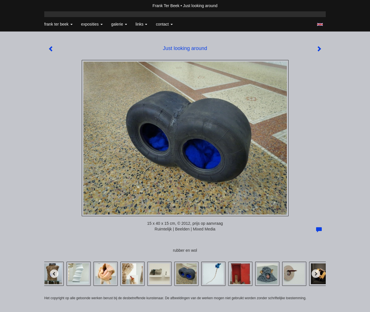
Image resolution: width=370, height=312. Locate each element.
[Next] (316, 273)
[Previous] (54, 273)
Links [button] (142, 24)
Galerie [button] (119, 24)
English (320, 24)
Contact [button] (164, 24)
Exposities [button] (92, 24)
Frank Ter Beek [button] (58, 24)
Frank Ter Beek (166, 5)
